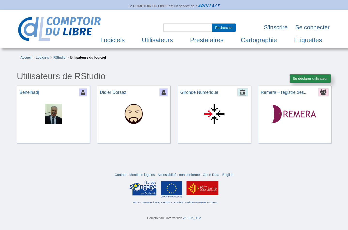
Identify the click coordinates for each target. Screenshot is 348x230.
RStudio (59, 57)
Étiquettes (308, 40)
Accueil (25, 57)
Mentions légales (142, 175)
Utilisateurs (157, 40)
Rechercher (223, 28)
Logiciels (112, 40)
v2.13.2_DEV (192, 218)
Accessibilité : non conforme (179, 175)
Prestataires (207, 40)
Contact (120, 175)
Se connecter (312, 27)
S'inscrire (276, 27)
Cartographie (259, 40)
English (227, 175)
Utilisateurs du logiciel (88, 57)
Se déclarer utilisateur (310, 78)
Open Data (211, 175)
